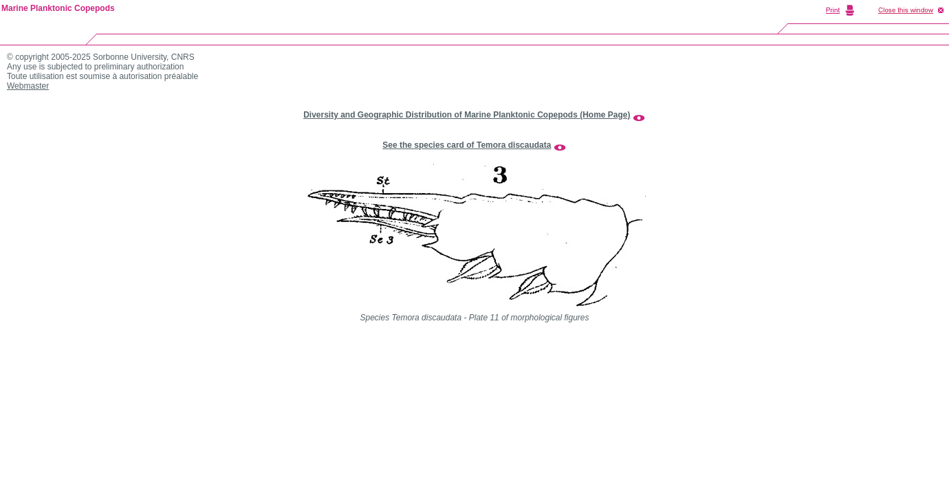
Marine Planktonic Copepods (58, 8)
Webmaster (28, 86)
